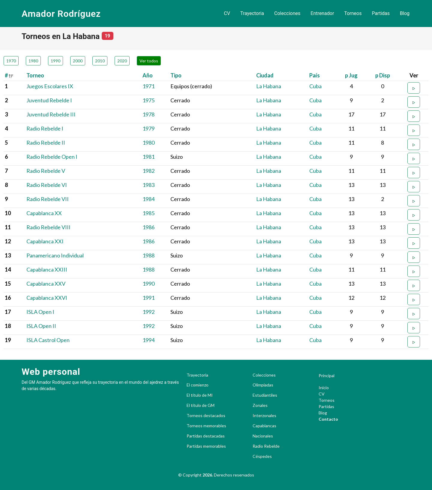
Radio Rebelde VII (47, 199)
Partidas (381, 13)
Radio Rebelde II (45, 142)
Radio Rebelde (266, 446)
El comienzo (197, 385)
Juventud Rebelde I (49, 100)
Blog (405, 13)
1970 (11, 60)
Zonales (260, 405)
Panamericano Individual (55, 255)
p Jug (351, 75)
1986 (148, 227)
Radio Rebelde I (44, 128)
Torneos (353, 13)
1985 (148, 213)
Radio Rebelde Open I (51, 156)
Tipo (176, 75)
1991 (148, 297)
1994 (148, 340)
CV (227, 13)
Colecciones (287, 13)
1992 (148, 311)
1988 (148, 255)
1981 (148, 156)
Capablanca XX (44, 213)
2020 (122, 60)
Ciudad (265, 75)
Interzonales (264, 415)
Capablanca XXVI (46, 297)
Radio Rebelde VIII (48, 227)
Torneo (35, 75)
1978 (148, 114)
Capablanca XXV (45, 283)
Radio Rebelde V (45, 170)
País (314, 75)
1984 (148, 199)
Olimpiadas (263, 385)
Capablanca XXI (45, 241)
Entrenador (322, 13)
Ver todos (149, 60)
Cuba (315, 86)
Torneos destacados (206, 415)
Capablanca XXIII (46, 269)
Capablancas (264, 426)
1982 (148, 170)
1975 (148, 100)
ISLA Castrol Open (48, 340)
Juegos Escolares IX (49, 86)
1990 (55, 60)
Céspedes (262, 456)
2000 (77, 60)
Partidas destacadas (206, 436)
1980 (33, 60)
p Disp (382, 75)
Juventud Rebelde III (51, 114)
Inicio (324, 387)
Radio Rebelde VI (46, 185)
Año (147, 75)
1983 (148, 185)
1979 (148, 128)
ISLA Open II (41, 326)
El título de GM (200, 405)
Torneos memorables (206, 426)
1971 (148, 86)
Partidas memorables (206, 446)
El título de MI (200, 395)
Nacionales (263, 436)
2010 (100, 60)
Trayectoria (252, 13)
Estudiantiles (265, 395)
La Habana (268, 86)
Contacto (328, 419)
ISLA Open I (40, 311)
